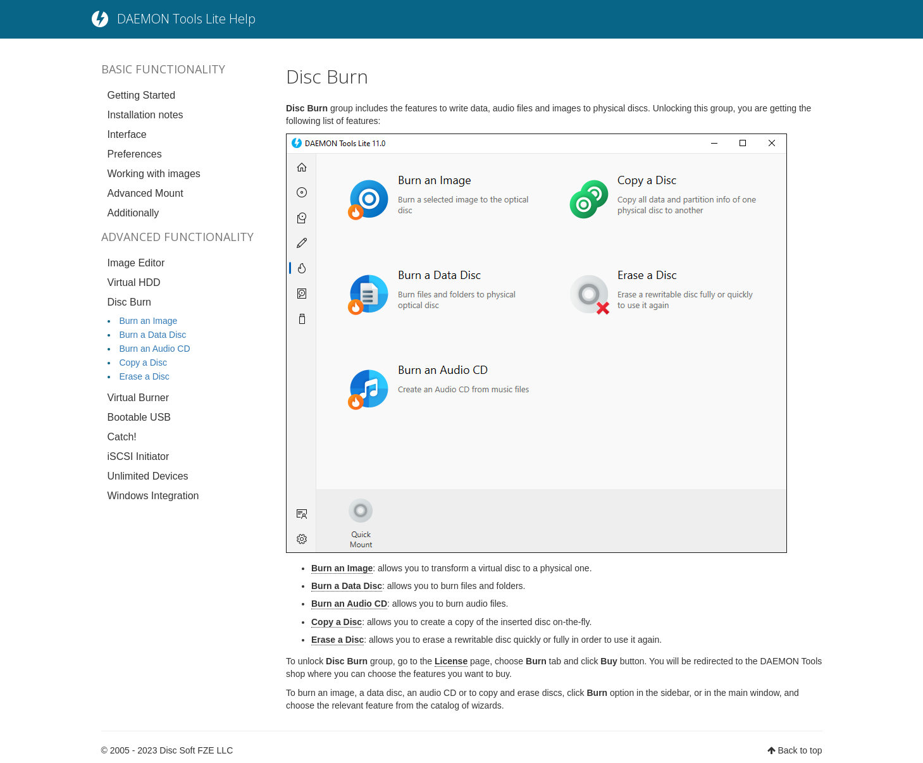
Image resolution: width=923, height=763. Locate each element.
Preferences (135, 154)
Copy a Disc (143, 362)
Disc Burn (129, 302)
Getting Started (142, 95)
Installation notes (145, 114)
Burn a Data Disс (346, 586)
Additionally (133, 213)
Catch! (122, 436)
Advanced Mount (145, 193)
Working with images (154, 173)
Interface (127, 134)
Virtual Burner (139, 397)
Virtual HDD (134, 282)
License (451, 661)
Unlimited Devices (148, 476)
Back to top (799, 750)
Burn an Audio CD (155, 349)
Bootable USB (139, 417)
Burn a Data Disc (153, 335)
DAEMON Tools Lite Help (186, 18)
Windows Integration (153, 495)
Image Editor (136, 262)
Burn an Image (149, 321)
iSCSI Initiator (139, 456)
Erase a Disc (145, 376)
